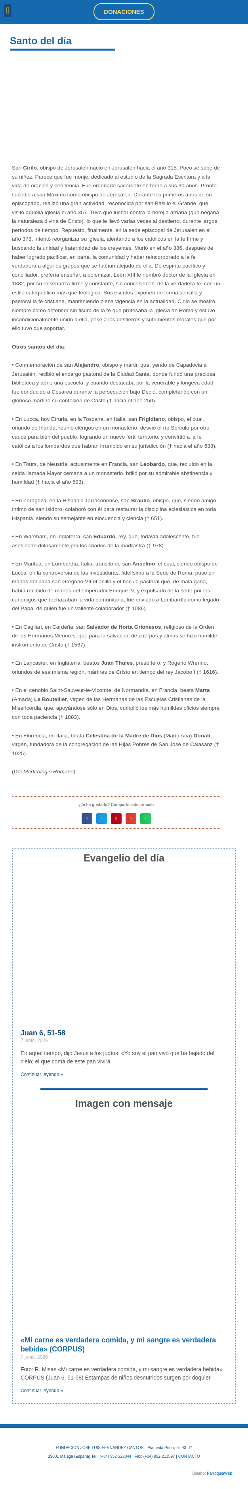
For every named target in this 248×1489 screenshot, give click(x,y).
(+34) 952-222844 (116, 1456)
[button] (7, 10)
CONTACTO (189, 1456)
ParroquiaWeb (219, 1473)
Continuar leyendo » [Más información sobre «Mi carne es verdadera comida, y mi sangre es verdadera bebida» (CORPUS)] (42, 1390)
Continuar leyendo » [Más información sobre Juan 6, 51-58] (42, 1074)
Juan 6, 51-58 (43, 1033)
